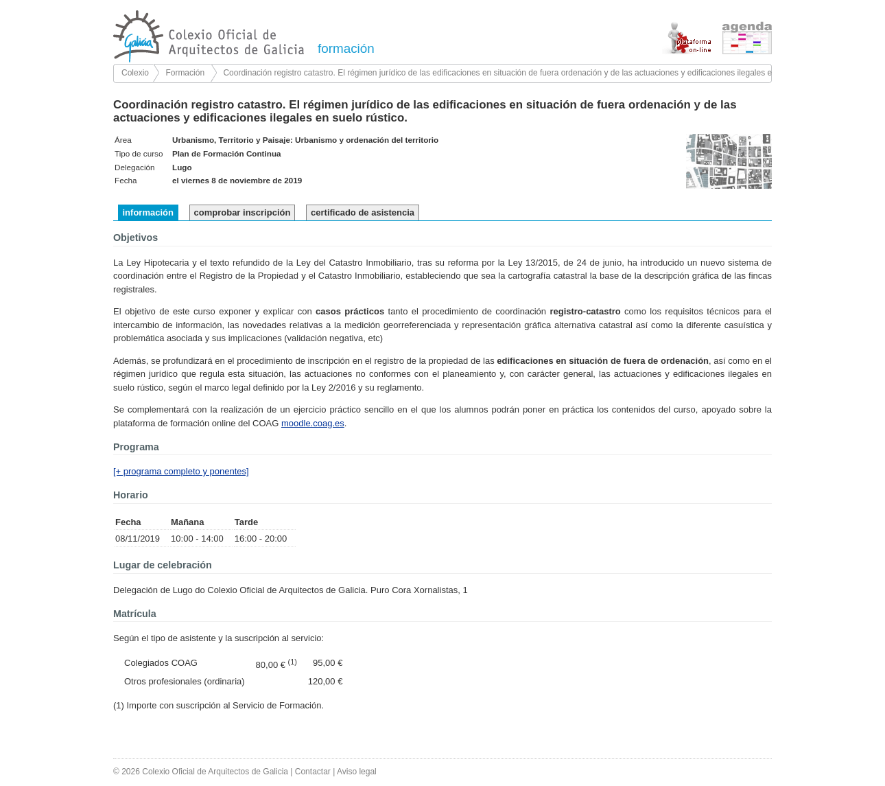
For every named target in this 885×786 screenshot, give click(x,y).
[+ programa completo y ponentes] (181, 471)
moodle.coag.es (312, 423)
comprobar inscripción (242, 212)
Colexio (135, 73)
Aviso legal (357, 771)
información (148, 212)
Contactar (313, 771)
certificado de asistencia (362, 212)
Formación (184, 73)
